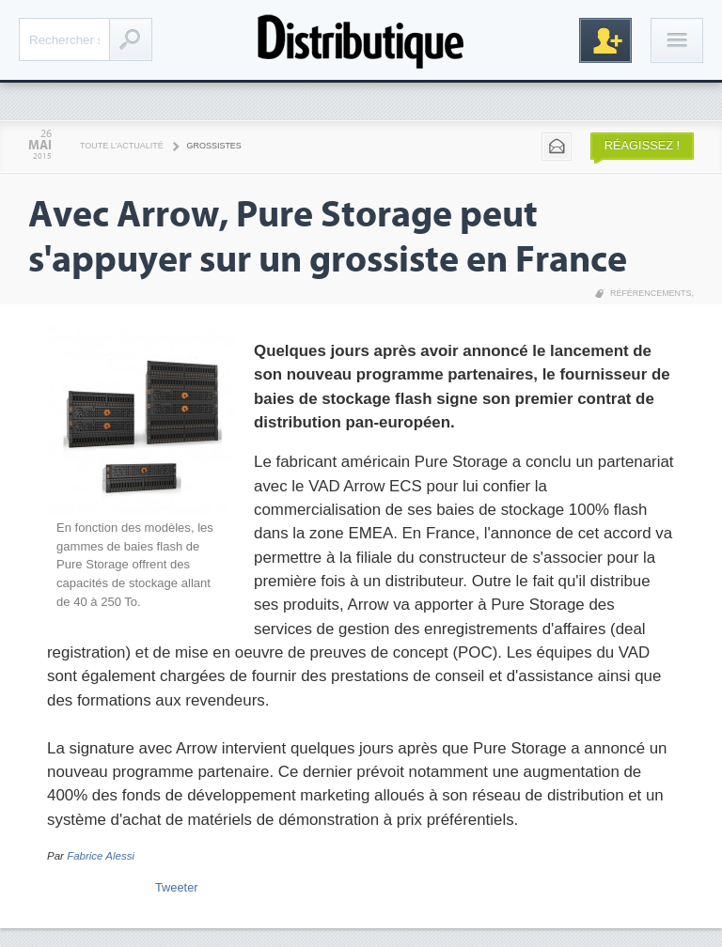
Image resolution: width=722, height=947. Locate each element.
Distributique (361, 39)
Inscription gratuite (605, 40)
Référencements (651, 293)
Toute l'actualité (122, 145)
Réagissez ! (642, 145)
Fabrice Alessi (100, 856)
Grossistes (214, 145)
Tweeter (176, 887)
